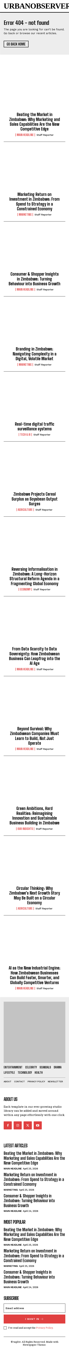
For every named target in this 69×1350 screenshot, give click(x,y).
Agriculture (25, 509)
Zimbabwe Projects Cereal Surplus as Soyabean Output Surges (35, 499)
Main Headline (25, 134)
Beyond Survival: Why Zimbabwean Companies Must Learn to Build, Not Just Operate (34, 736)
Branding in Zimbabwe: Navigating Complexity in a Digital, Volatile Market (34, 354)
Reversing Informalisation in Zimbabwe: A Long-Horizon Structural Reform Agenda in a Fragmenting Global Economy (34, 576)
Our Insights (25, 828)
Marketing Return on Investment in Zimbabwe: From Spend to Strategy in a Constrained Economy (34, 201)
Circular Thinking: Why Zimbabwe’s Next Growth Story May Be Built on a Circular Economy (34, 895)
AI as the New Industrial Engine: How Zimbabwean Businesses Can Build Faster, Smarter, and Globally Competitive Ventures (34, 975)
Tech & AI (25, 434)
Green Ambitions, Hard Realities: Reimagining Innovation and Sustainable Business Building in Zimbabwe (34, 815)
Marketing (25, 214)
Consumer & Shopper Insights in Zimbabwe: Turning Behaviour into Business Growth (34, 279)
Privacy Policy (44, 1327)
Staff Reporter (45, 135)
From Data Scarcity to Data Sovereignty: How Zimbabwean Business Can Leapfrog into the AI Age (34, 656)
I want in (34, 1319)
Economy (25, 589)
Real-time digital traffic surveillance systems (34, 426)
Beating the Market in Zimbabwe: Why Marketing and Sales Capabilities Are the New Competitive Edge (34, 121)
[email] (34, 1308)
